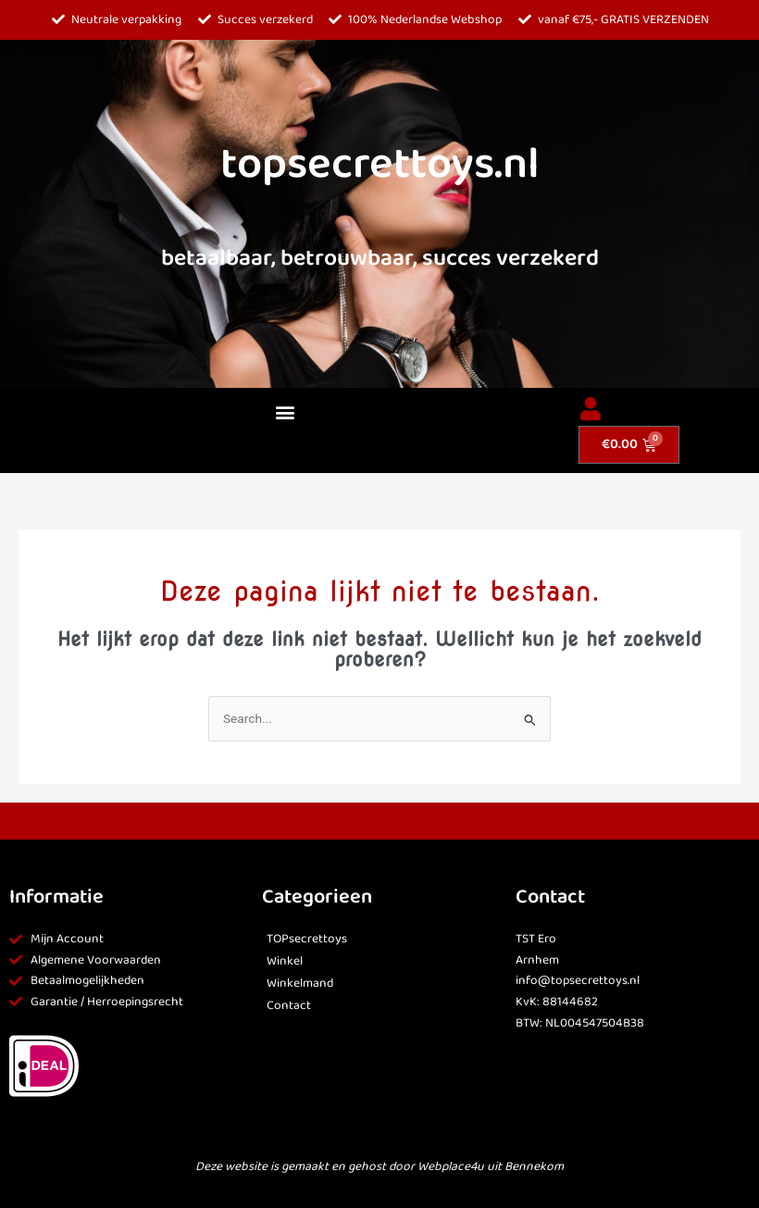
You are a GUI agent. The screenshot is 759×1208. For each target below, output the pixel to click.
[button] (284, 412)
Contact (289, 1005)
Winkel (285, 961)
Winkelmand (300, 983)
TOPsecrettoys (307, 939)
